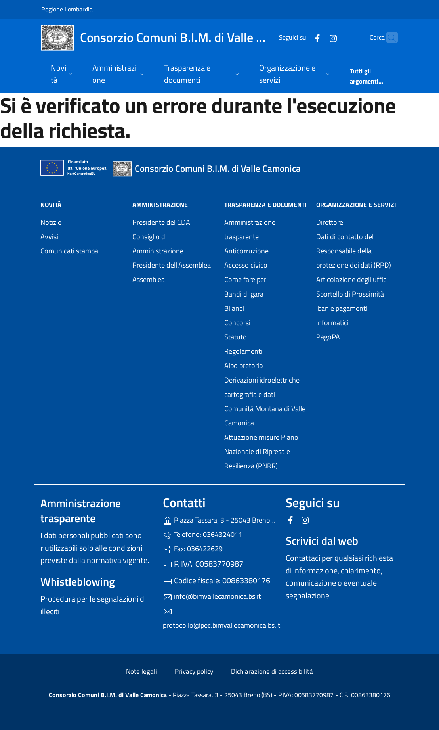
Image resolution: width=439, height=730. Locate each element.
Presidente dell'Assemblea (171, 265)
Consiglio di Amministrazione (157, 243)
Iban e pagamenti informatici (341, 315)
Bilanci (234, 308)
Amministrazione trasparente (249, 229)
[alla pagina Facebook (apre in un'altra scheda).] (302, 37)
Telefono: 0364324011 (202, 534)
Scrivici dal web (322, 540)
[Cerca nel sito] (388, 37)
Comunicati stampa (69, 250)
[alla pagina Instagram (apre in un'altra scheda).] (318, 37)
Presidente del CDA (161, 222)
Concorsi (237, 322)
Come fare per (245, 279)
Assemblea (148, 279)
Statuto (235, 336)
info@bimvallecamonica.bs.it (212, 596)
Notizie (50, 222)
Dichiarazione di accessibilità (272, 671)
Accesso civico (245, 265)
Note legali (141, 671)
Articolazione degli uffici (352, 279)
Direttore (329, 222)
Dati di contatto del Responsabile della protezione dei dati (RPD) (353, 250)
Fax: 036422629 (193, 548)
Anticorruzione (246, 250)
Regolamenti (243, 351)
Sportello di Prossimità (350, 294)
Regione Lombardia (67, 9)
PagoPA (357, 336)
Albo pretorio (265, 364)
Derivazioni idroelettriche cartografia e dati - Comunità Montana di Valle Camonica (265, 401)
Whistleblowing (77, 581)
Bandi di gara (243, 294)
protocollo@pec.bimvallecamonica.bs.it (219, 618)
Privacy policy (194, 671)
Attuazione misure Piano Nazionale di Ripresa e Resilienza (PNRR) (261, 451)
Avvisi (49, 236)
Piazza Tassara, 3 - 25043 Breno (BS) (219, 519)
